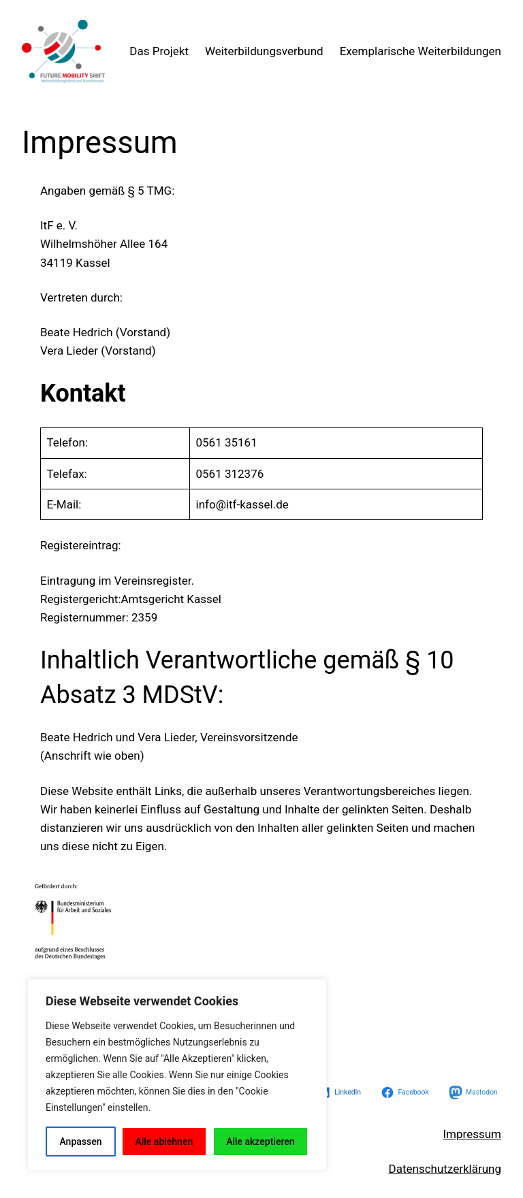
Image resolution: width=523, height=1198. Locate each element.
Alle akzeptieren (260, 1141)
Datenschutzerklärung (445, 1169)
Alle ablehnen (164, 1141)
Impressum (472, 1134)
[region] (177, 1075)
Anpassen (80, 1141)
